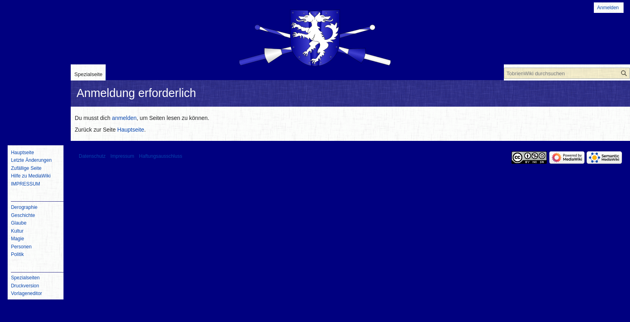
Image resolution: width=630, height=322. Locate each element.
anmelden (124, 118)
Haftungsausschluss (160, 156)
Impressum (122, 156)
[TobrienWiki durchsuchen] (567, 73)
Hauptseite (130, 129)
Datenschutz (92, 156)
